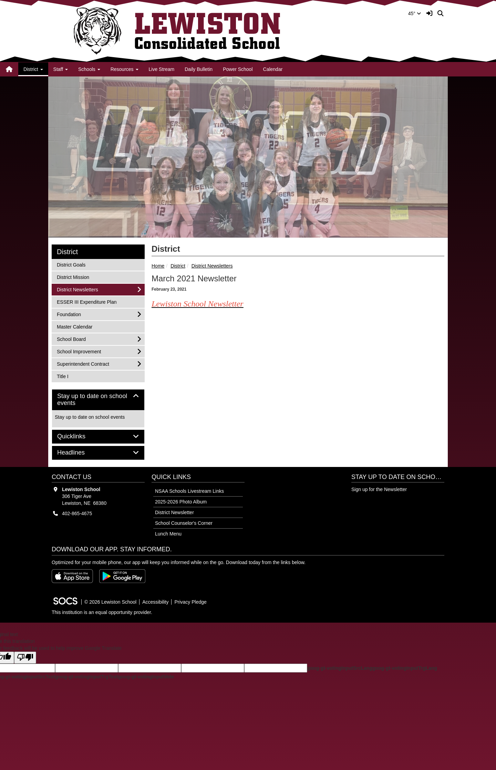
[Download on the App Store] (72, 576)
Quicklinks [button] (79, 436)
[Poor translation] (25, 658)
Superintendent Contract (82, 363)
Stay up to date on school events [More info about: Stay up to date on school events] (90, 417)
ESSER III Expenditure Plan (86, 301)
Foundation (68, 314)
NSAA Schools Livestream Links (189, 491)
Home (158, 266)
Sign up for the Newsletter (379, 489)
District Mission (72, 276)
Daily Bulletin (199, 69)
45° (414, 13)
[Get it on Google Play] (122, 576)
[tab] (98, 399)
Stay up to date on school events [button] (92, 399)
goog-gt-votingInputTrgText (86, 676)
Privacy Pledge (190, 602)
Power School (237, 69)
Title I (65, 376)
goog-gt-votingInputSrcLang (339, 668)
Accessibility (155, 602)
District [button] (33, 69)
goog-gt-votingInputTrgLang (404, 668)
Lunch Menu (168, 534)
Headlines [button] (78, 452)
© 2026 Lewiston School (110, 602)
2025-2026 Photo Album (181, 501)
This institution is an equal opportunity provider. (102, 612)
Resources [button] (124, 69)
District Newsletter (174, 512)
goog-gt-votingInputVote (146, 676)
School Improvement (78, 351)
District (177, 266)
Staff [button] (60, 69)
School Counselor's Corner (184, 523)
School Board (71, 338)
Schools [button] (89, 69)
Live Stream (162, 69)
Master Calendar (74, 326)
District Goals (70, 264)
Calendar (273, 69)
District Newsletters (212, 266)
